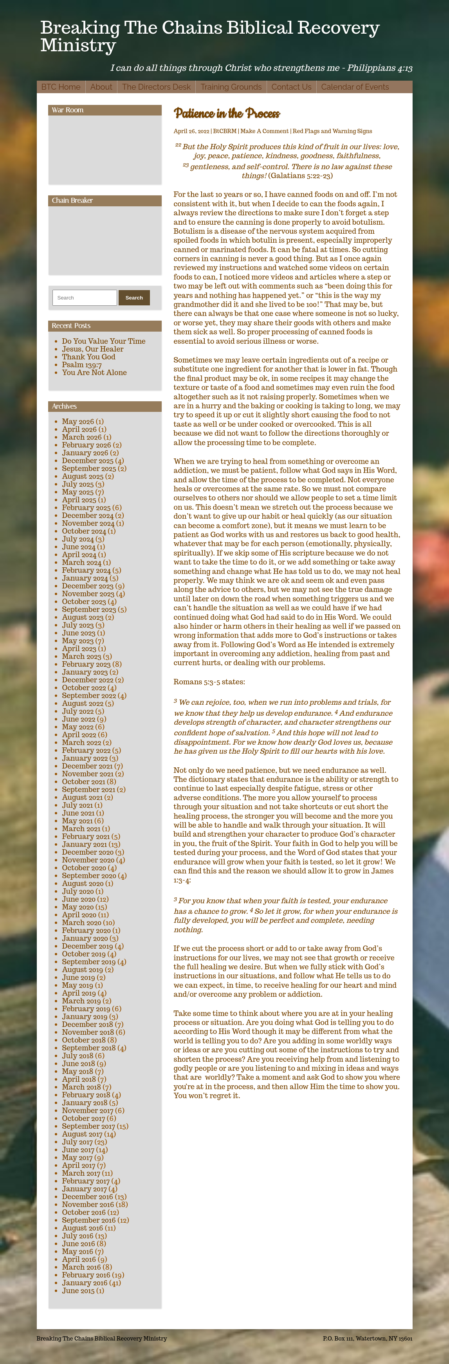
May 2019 (78, 985)
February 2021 (86, 836)
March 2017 (81, 1173)
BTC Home (61, 87)
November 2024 (88, 523)
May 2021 (77, 820)
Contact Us (292, 87)
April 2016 (79, 1259)
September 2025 (89, 468)
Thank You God (88, 356)
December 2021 (87, 765)
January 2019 (85, 1016)
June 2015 (78, 1290)
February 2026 (87, 444)
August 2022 (83, 703)
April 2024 (79, 554)
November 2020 (88, 859)
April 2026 (79, 429)
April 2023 (79, 648)
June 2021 (78, 812)
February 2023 (86, 664)
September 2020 (89, 875)
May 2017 (77, 1157)
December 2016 (88, 1196)
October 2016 (84, 1212)
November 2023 (88, 593)
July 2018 (78, 1055)
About (101, 87)
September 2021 (88, 789)
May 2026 (78, 421)
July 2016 (78, 1235)
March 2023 (82, 656)
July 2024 (78, 538)
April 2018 (79, 1079)
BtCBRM (225, 131)
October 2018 (84, 1040)
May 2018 (78, 1071)
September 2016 (89, 1220)
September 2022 (89, 695)
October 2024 (84, 531)
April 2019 (79, 993)
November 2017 (88, 1110)
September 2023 (89, 609)
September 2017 (88, 1126)
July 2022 (78, 711)
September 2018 (89, 1047)
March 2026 (82, 437)
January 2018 (85, 1102)
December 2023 (88, 585)
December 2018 (88, 1024)
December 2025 (88, 460)
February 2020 (86, 930)
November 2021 (88, 773)
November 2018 (88, 1032)
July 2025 (78, 484)
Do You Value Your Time (104, 341)
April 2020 (79, 914)
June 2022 (79, 718)
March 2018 (81, 1087)
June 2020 (79, 899)
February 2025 (86, 507)
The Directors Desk (156, 87)
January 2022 (85, 758)
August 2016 (82, 1227)
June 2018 (79, 1063)
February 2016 (86, 1274)
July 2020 (78, 891)
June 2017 (78, 1149)
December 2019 (88, 946)
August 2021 (82, 797)
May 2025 (78, 491)
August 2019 (82, 969)
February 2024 (86, 570)
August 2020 (83, 883)
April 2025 (79, 499)
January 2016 (85, 1282)
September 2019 (89, 961)
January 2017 (84, 1188)
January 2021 (84, 844)
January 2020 (85, 938)
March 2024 (81, 562)
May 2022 (78, 726)
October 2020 (84, 867)
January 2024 (85, 578)
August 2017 (82, 1133)
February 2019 (86, 1008)
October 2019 (84, 953)
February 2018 (86, 1094)
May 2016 (78, 1251)
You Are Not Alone (94, 372)
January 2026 (85, 452)
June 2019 (79, 977)
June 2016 (79, 1243)
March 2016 (81, 1267)
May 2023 (78, 640)
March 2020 (82, 922)
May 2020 (78, 906)
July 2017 (77, 1141)
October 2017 (83, 1118)
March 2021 (81, 828)
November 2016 (88, 1204)
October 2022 (84, 687)
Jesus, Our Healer (93, 349)
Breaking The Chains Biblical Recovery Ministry (210, 36)
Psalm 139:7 (82, 364)
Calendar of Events (355, 87)
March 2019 (81, 1000)
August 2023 (83, 617)
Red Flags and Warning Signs (332, 131)
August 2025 (83, 476)
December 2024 (88, 515)
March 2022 (81, 742)
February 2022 (86, 750)
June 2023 (79, 632)
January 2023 (85, 672)
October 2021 (83, 781)
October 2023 (84, 601)
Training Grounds (230, 87)
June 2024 (79, 546)
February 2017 (86, 1180)
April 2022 (79, 734)
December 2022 (88, 679)
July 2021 (77, 805)
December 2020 (88, 852)
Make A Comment (264, 131)
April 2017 (79, 1165)
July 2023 (78, 625)
